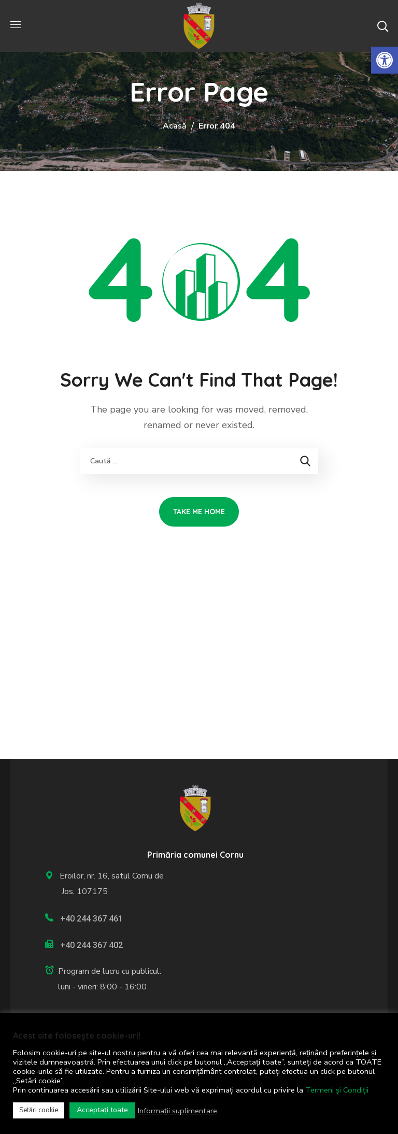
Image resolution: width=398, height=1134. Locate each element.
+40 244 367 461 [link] (91, 919)
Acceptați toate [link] (102, 1110)
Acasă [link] (175, 126)
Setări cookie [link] (38, 1110)
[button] (382, 26)
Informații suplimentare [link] (177, 1110)
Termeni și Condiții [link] (336, 1090)
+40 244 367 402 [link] (91, 945)
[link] (384, 60)
